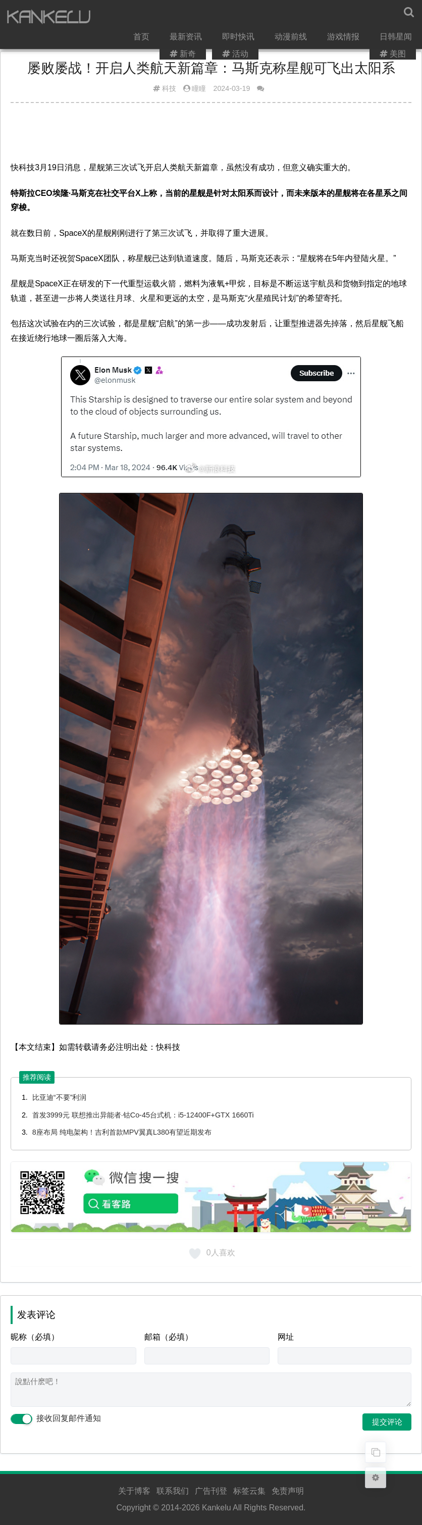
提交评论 (387, 1421)
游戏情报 (320, 17)
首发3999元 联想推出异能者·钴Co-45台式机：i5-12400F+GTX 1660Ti (143, 1115)
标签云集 (249, 1491)
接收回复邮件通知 (55, 1418)
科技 (169, 88)
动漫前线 (269, 17)
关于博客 (134, 1491)
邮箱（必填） (168, 1337)
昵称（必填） (35, 1337)
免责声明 (288, 1491)
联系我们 (172, 1491)
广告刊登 (211, 1491)
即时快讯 (217, 17)
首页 (123, 17)
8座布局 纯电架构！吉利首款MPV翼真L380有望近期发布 (122, 1132)
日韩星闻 (372, 17)
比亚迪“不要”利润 (59, 1097)
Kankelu (216, 1507)
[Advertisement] (211, 136)
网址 (286, 1337)
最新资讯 (166, 17)
